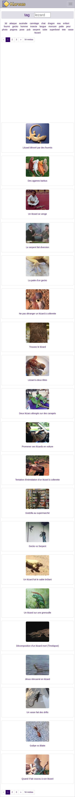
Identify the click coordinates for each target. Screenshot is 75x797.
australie (23, 23)
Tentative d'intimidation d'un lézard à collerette (37, 479)
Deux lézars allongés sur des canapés (37, 413)
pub (28, 29)
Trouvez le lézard (37, 347)
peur (68, 26)
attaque (13, 23)
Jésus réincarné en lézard (37, 679)
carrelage (34, 23)
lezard (37, 32)
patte (61, 26)
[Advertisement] (37, 83)
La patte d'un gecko (37, 280)
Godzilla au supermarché (37, 513)
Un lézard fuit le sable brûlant (37, 579)
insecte (33, 26)
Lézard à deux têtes (37, 380)
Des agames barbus (37, 181)
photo (4, 29)
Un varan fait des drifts (37, 712)
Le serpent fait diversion (37, 247)
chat (43, 23)
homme (24, 26)
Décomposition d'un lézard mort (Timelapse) (37, 646)
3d (6, 23)
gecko (15, 26)
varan (71, 29)
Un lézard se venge (37, 214)
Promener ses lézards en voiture (37, 446)
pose (22, 29)
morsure (52, 26)
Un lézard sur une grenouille (37, 612)
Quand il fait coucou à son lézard (37, 779)
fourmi (7, 26)
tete (64, 29)
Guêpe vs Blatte (37, 745)
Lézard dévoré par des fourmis (37, 147)
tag (27, 15)
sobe (44, 29)
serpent (36, 29)
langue (43, 26)
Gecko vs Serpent (37, 546)
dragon (51, 23)
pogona (13, 29)
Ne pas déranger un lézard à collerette (37, 313)
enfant (66, 23)
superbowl (55, 29)
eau (59, 23)
